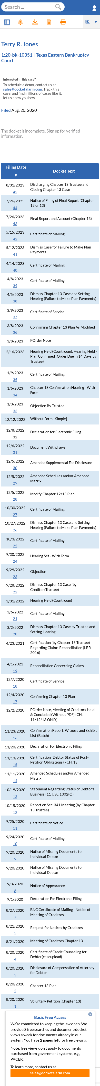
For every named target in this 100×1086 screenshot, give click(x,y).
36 (15, 332)
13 (15, 797)
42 (15, 239)
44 (15, 208)
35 (15, 380)
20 (15, 634)
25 (15, 546)
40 (15, 270)
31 (15, 452)
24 (15, 561)
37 (15, 317)
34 (15, 395)
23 (15, 577)
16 (15, 738)
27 (15, 515)
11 (15, 828)
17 (15, 702)
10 (15, 844)
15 (15, 765)
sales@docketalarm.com (22, 89)
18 (15, 686)
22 (15, 592)
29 (15, 483)
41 (15, 254)
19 (15, 671)
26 (15, 530)
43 (15, 224)
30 (15, 468)
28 (15, 499)
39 (15, 286)
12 (15, 812)
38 (15, 301)
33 (15, 411)
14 (15, 781)
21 (15, 619)
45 (15, 192)
